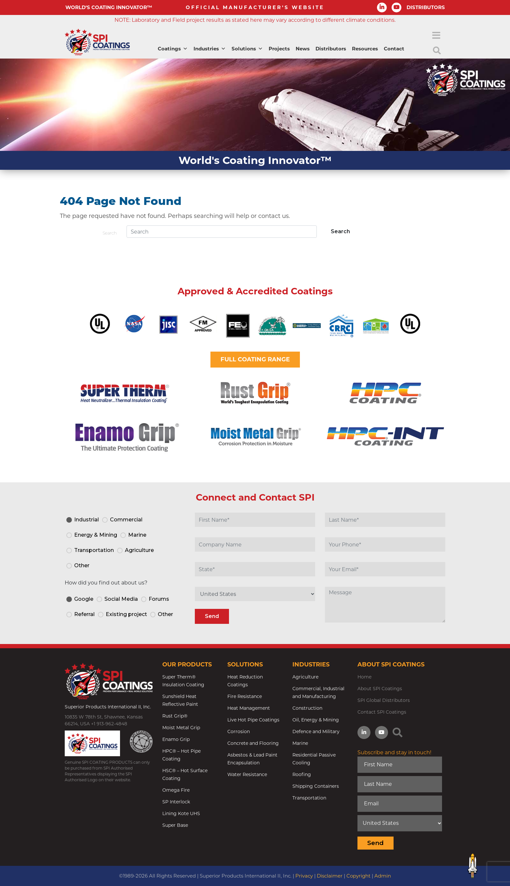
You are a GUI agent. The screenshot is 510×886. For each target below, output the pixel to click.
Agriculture (305, 677)
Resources (365, 49)
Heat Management (248, 708)
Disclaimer (329, 876)
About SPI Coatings (379, 688)
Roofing (301, 774)
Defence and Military (316, 731)
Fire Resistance (244, 696)
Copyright (358, 876)
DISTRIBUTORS (426, 7)
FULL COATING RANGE (255, 359)
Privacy (304, 876)
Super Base (175, 825)
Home (364, 677)
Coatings (173, 48)
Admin (382, 876)
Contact (394, 49)
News (303, 49)
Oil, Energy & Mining (315, 720)
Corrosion (238, 731)
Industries (210, 48)
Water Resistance (247, 774)
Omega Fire (176, 790)
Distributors (330, 49)
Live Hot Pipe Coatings (253, 720)
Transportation (309, 798)
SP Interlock (176, 802)
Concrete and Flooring (253, 743)
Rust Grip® (174, 716)
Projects (279, 49)
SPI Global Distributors (383, 700)
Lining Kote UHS (181, 813)
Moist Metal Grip (181, 728)
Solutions (247, 48)
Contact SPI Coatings (381, 712)
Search (109, 233)
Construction (307, 708)
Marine (300, 743)
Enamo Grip (176, 739)
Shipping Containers (315, 786)
